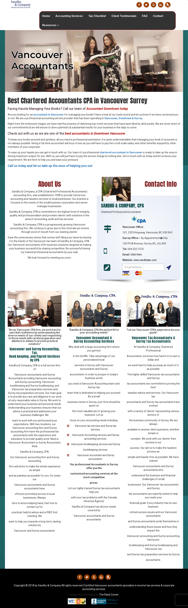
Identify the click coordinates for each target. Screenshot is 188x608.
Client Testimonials (123, 16)
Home (46, 16)
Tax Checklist (97, 16)
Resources (50, 25)
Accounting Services (69, 16)
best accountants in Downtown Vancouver (95, 133)
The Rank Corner (109, 594)
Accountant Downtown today (107, 109)
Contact (158, 16)
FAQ (144, 16)
